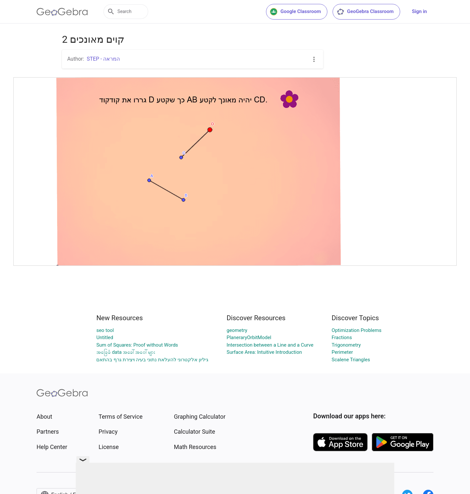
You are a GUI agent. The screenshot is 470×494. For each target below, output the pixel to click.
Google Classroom (295, 12)
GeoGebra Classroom (365, 12)
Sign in (419, 11)
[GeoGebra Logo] (62, 12)
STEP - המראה (103, 59)
